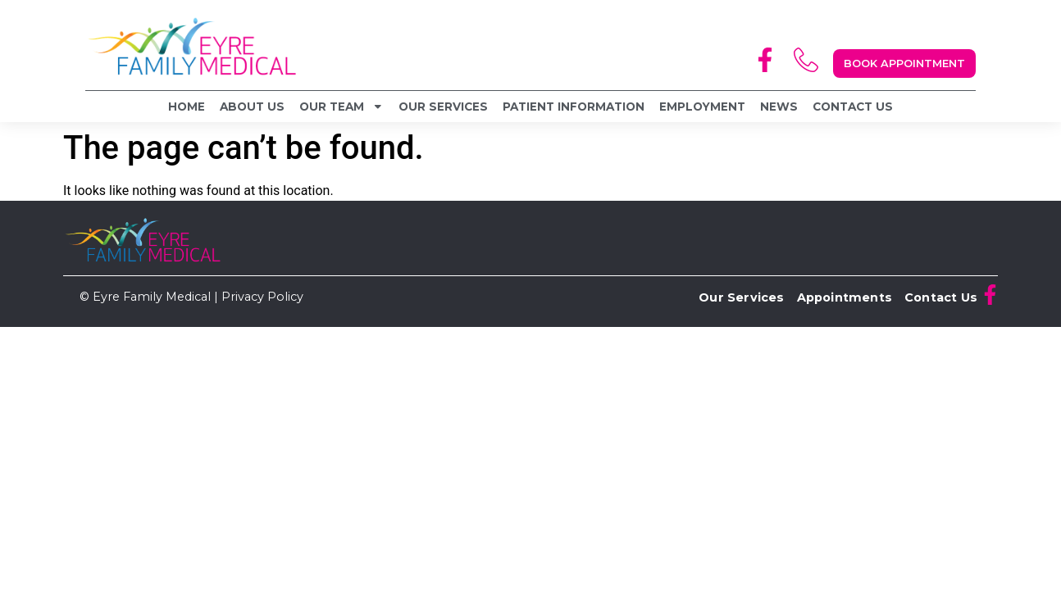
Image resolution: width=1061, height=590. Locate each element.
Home (186, 106)
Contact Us (853, 106)
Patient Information (573, 106)
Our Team (341, 106)
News (779, 106)
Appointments (844, 297)
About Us (252, 106)
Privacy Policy (262, 296)
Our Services (443, 106)
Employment (702, 106)
